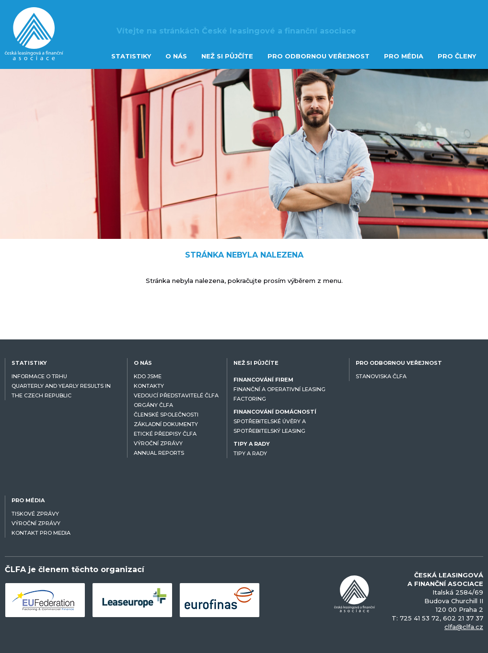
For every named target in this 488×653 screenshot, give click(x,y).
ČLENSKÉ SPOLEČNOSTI (166, 414)
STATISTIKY (131, 56)
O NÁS (176, 56)
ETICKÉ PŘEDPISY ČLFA (165, 433)
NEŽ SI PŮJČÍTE (227, 56)
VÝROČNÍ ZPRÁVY (158, 443)
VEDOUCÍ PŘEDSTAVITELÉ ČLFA (176, 395)
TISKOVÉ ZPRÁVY (35, 513)
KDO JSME (148, 376)
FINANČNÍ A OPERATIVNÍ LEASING (279, 389)
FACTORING (249, 398)
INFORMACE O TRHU (39, 376)
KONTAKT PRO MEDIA (41, 532)
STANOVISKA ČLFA (381, 376)
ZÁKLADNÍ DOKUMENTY (166, 424)
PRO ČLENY (457, 56)
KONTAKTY (149, 386)
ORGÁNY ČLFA (153, 405)
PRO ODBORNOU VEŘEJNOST (318, 56)
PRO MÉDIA (403, 56)
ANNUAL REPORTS (159, 453)
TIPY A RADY (250, 453)
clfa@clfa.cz (463, 626)
